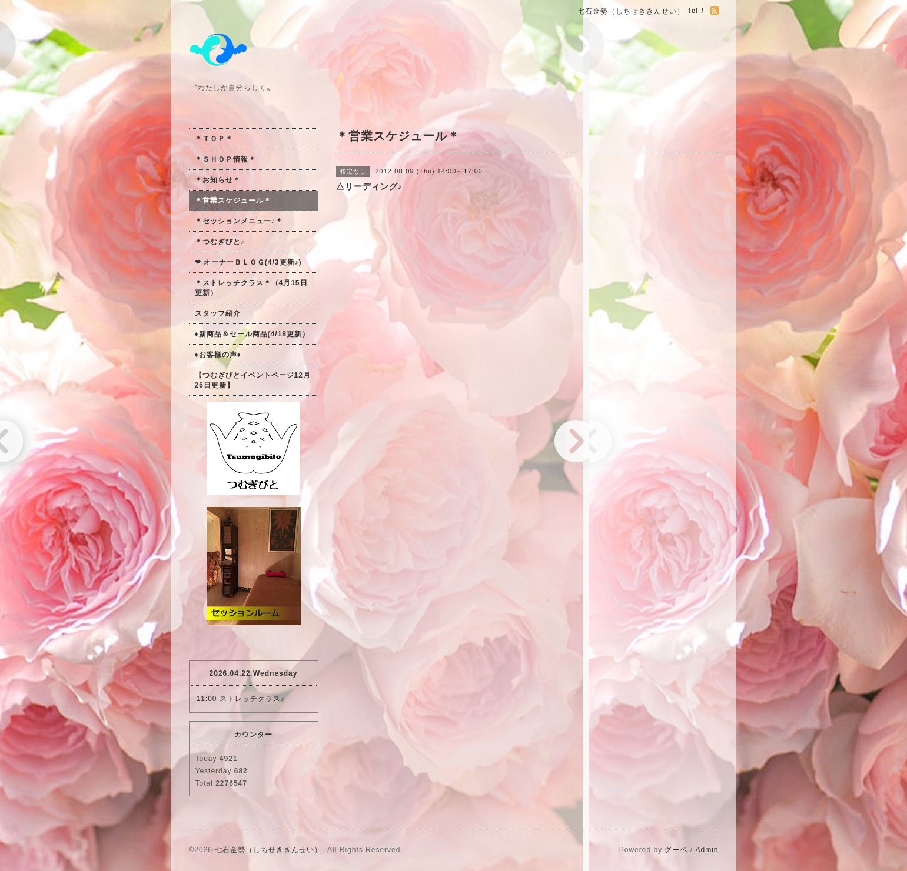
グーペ (676, 850)
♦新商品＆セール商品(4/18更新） (252, 334)
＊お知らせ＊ (218, 180)
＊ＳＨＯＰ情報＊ (225, 159)
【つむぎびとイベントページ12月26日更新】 (253, 380)
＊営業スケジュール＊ (233, 200)
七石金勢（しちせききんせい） (268, 850)
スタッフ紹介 (218, 313)
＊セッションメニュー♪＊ (239, 221)
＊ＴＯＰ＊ (214, 139)
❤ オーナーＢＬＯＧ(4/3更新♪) (248, 262)
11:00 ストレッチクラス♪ (241, 699)
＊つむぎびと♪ (220, 242)
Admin (706, 850)
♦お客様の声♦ (218, 355)
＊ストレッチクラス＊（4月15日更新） (251, 288)
